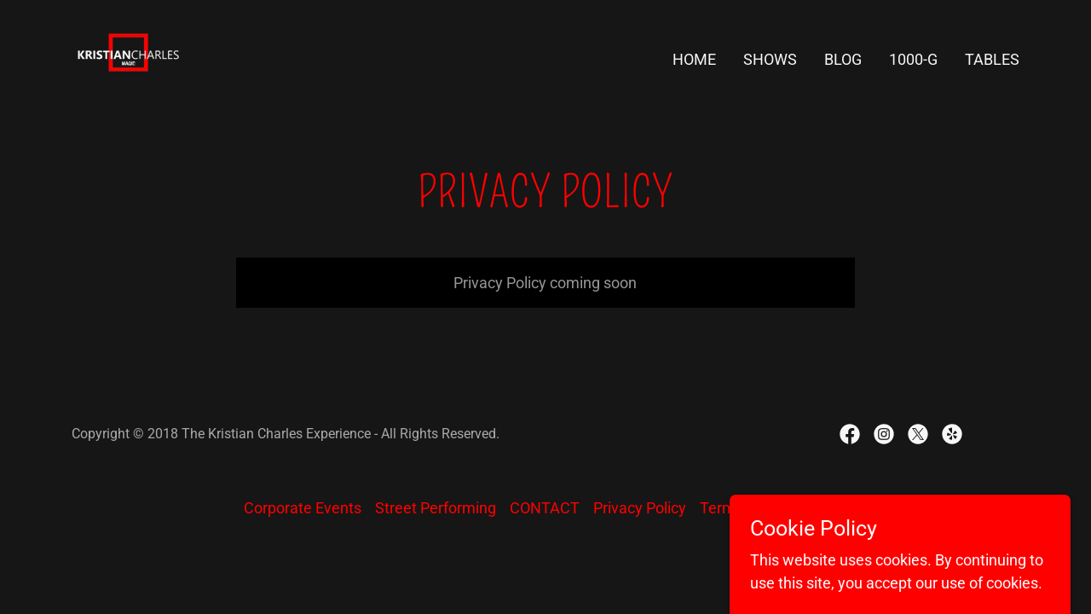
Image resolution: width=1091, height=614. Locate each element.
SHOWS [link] (770, 59)
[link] (128, 56)
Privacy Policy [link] (639, 508)
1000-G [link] (913, 59)
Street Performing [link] (435, 508)
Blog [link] (843, 59)
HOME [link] (694, 59)
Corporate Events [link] (302, 508)
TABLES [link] (992, 59)
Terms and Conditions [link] (774, 508)
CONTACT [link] (545, 508)
